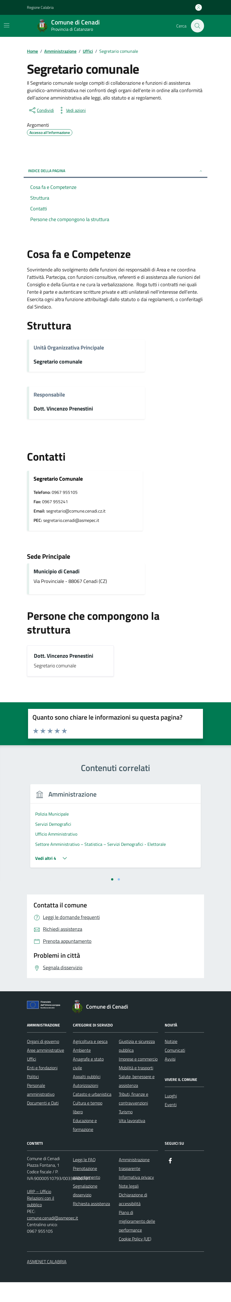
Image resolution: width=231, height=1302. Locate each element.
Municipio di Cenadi (56, 571)
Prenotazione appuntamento (86, 1192)
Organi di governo (43, 1061)
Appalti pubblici (86, 1096)
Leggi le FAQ (84, 1179)
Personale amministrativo (40, 1109)
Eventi (171, 1124)
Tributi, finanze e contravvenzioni (133, 1118)
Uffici (31, 1078)
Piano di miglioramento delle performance (137, 1241)
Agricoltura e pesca (90, 1061)
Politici (33, 1096)
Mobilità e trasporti (136, 1087)
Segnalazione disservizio (85, 1210)
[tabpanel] (70, 839)
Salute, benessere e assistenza (137, 1100)
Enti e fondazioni (42, 1087)
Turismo (126, 1131)
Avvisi (170, 1078)
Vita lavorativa (132, 1140)
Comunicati (175, 1070)
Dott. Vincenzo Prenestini (63, 408)
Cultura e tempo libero (87, 1127)
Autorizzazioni (85, 1105)
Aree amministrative (45, 1070)
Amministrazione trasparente (134, 1183)
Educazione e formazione (85, 1144)
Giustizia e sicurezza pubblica (137, 1065)
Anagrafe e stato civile (88, 1083)
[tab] (112, 899)
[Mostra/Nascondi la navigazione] (6, 25)
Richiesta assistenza (91, 1223)
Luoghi (171, 1115)
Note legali (129, 1205)
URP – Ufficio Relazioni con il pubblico (40, 1218)
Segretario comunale (58, 361)
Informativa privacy (136, 1197)
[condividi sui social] (41, 110)
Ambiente (82, 1070)
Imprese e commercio (138, 1078)
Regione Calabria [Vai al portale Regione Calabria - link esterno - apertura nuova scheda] (40, 7)
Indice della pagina (115, 171)
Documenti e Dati (43, 1122)
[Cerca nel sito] (197, 25)
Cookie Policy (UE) (135, 1258)
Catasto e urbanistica (92, 1114)
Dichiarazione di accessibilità (133, 1219)
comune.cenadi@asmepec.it (52, 1237)
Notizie (171, 1061)
